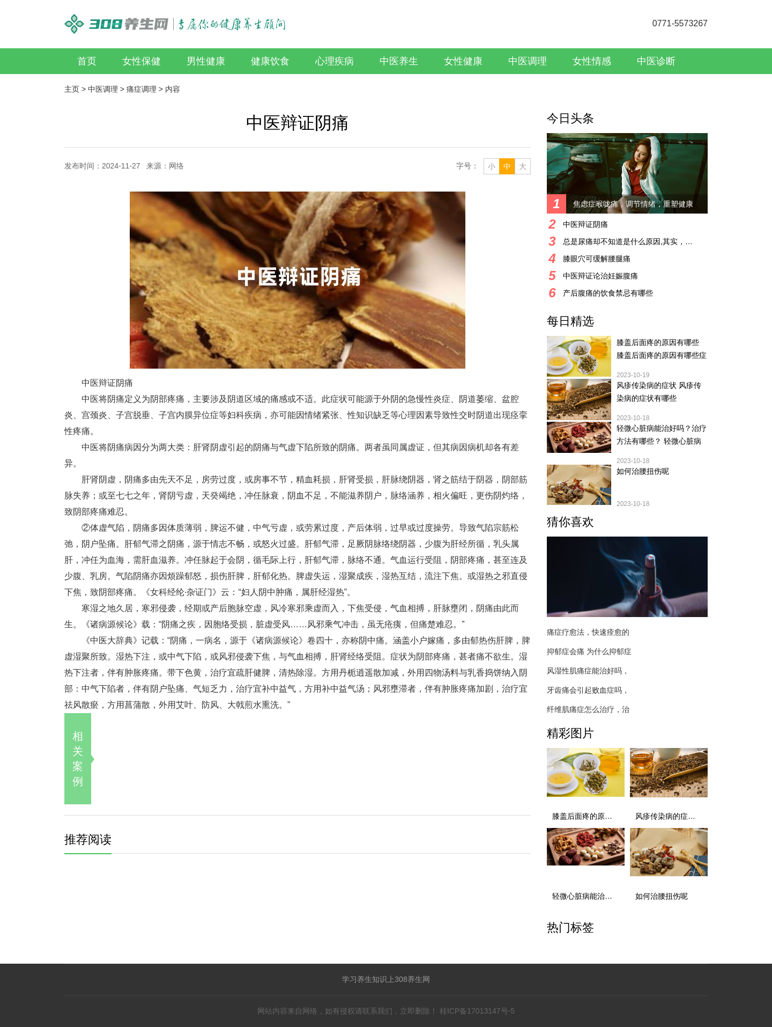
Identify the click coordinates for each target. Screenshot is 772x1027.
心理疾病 (334, 61)
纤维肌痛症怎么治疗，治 (588, 709)
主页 (71, 89)
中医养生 (399, 61)
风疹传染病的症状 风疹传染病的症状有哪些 (659, 391)
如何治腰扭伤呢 (643, 471)
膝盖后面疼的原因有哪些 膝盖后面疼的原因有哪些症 (662, 349)
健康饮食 (270, 61)
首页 (86, 61)
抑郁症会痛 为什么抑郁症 (589, 651)
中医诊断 (656, 61)
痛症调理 (142, 89)
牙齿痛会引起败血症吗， (588, 690)
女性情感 (592, 61)
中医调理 (527, 61)
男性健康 (206, 61)
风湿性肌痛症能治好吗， (588, 670)
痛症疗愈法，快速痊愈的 (588, 632)
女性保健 (141, 61)
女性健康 (463, 61)
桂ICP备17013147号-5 (477, 1011)
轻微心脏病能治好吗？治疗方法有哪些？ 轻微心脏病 (662, 434)
